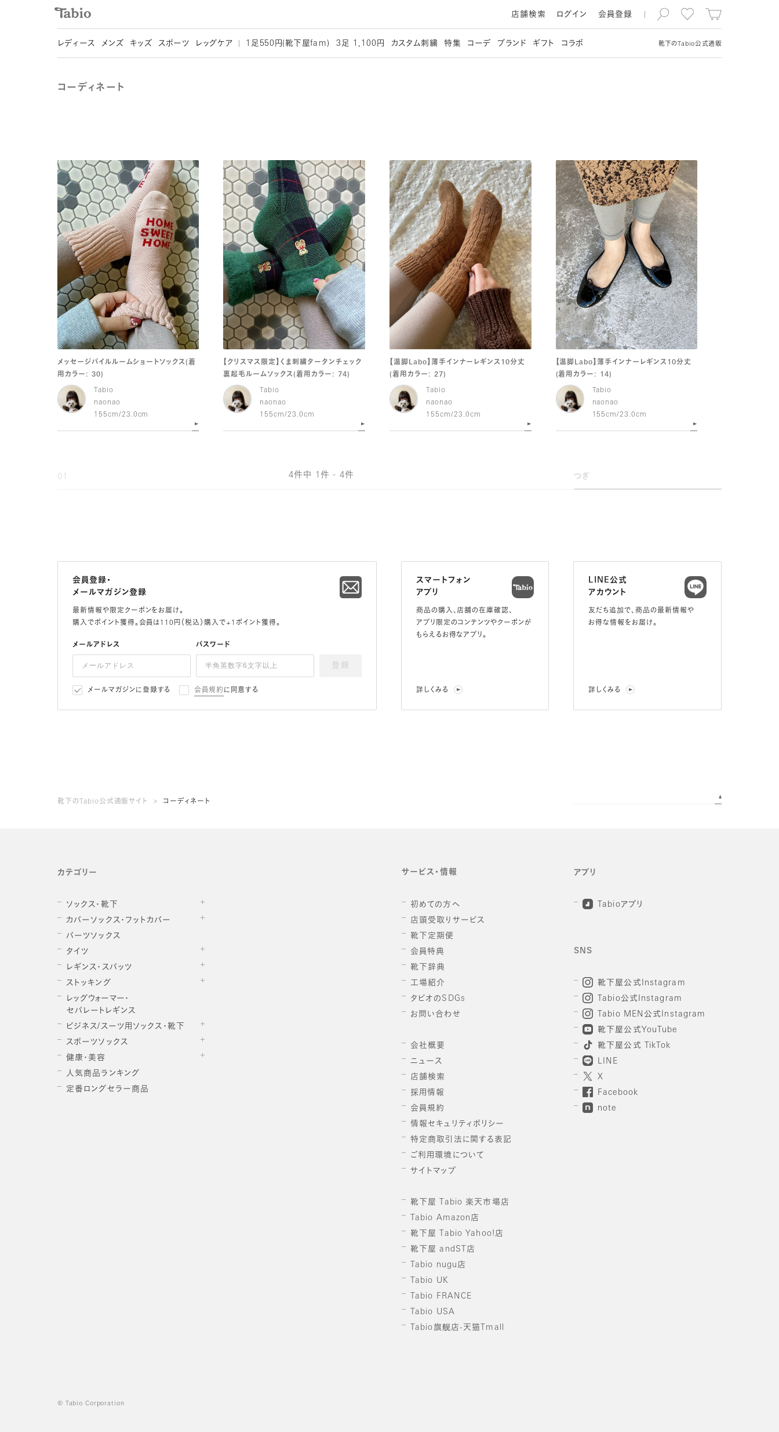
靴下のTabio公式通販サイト (102, 801)
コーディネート (186, 801)
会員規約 (209, 690)
